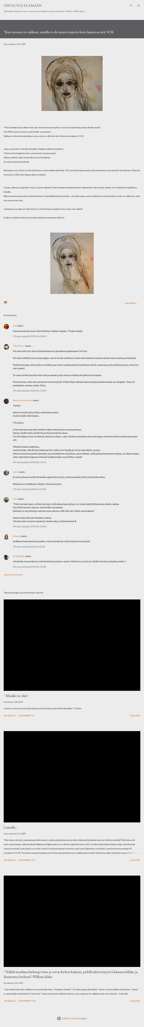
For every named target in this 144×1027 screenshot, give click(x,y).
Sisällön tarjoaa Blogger (72, 1018)
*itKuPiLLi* (19, 345)
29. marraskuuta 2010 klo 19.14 (29, 462)
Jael (15, 325)
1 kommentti (26, 715)
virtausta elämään (23, 5)
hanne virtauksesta (22, 400)
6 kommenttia (26, 860)
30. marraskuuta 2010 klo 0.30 (29, 546)
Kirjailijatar (19, 556)
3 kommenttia (26, 1001)
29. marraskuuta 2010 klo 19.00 (29, 390)
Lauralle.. (10, 827)
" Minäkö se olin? (16, 695)
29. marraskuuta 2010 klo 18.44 (29, 336)
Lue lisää (135, 715)
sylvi (15, 498)
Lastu (15, 471)
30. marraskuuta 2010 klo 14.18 (29, 566)
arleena (16, 535)
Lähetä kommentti (13, 574)
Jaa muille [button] (131, 303)
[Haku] (131, 5)
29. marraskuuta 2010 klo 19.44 (29, 489)
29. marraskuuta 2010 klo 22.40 (29, 526)
